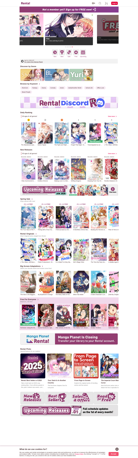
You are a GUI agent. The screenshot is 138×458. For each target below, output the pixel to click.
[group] (28, 132)
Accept (113, 454)
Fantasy (34, 88)
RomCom (25, 88)
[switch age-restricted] (93, 3)
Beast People (26, 92)
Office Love (100, 88)
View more (111, 116)
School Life (89, 88)
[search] (100, 3)
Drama (44, 88)
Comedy (52, 88)
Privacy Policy (79, 454)
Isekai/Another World (74, 88)
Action (62, 88)
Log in (114, 3)
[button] (22, 30)
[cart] (106, 3)
